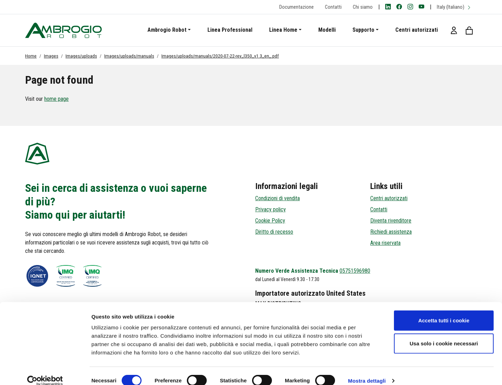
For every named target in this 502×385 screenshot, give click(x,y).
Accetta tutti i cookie (444, 311)
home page (56, 99)
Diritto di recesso (274, 231)
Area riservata (385, 243)
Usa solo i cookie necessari (444, 334)
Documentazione (296, 7)
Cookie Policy (270, 220)
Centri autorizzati (416, 30)
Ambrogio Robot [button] (167, 30)
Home (31, 56)
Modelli (327, 30)
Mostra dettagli (367, 371)
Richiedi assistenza (391, 231)
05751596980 (355, 270)
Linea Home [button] (283, 30)
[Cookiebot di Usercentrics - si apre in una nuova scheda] (45, 371)
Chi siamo (363, 7)
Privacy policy (270, 209)
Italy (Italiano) (454, 7)
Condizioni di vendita (277, 198)
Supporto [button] (363, 30)
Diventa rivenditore (390, 220)
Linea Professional (229, 30)
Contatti (333, 7)
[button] (454, 30)
